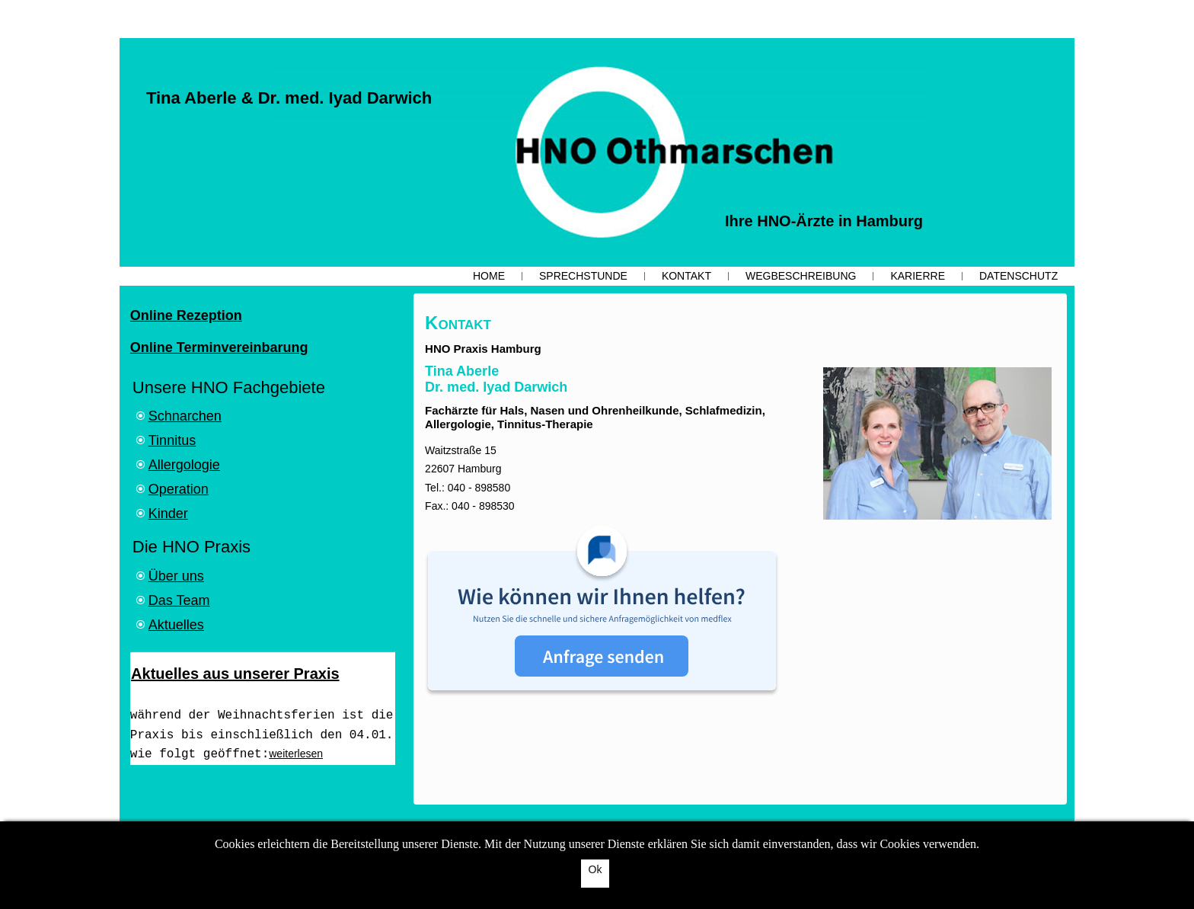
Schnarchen (185, 416)
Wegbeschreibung (800, 276)
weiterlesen (296, 753)
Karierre (917, 276)
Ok (595, 869)
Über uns (176, 576)
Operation (178, 489)
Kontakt (686, 276)
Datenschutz (1018, 276)
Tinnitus (172, 440)
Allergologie (184, 464)
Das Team (179, 600)
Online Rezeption (186, 315)
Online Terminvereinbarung (219, 347)
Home (489, 276)
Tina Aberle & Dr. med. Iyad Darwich (289, 97)
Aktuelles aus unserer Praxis (235, 673)
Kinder (168, 513)
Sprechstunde (583, 276)
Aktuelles (176, 624)
